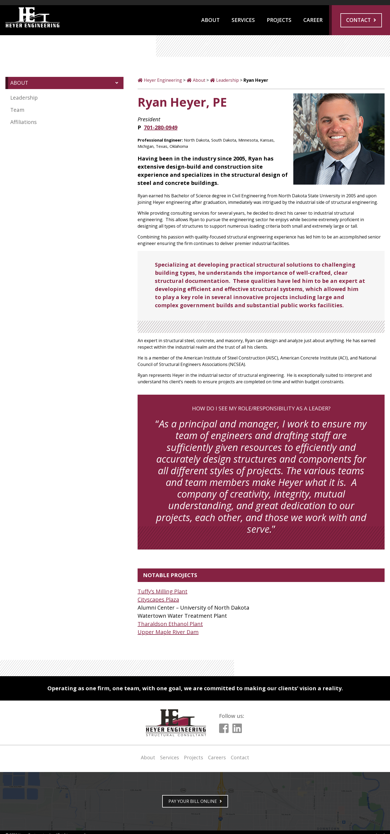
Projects (279, 20)
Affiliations (23, 122)
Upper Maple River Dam (168, 632)
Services (243, 20)
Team (17, 109)
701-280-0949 (160, 127)
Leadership (24, 97)
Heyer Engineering (163, 80)
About (210, 20)
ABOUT (19, 82)
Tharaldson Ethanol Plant (170, 623)
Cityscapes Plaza (158, 599)
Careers (217, 757)
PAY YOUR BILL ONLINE (192, 801)
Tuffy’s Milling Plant (162, 591)
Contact (358, 20)
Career (313, 20)
